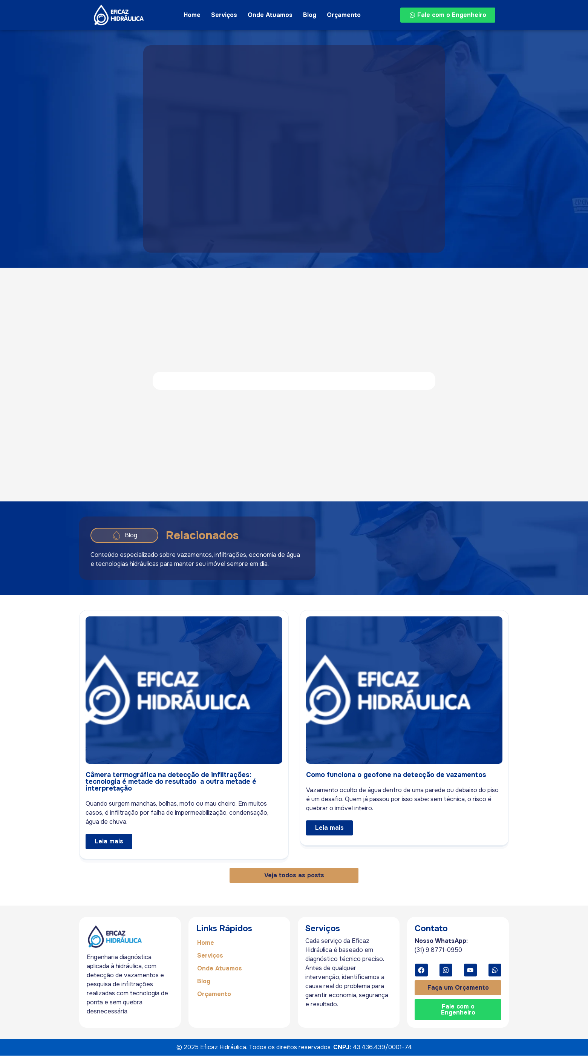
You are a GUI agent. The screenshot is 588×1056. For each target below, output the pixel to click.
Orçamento (344, 15)
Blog (309, 15)
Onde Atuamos (270, 15)
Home (192, 15)
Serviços (224, 15)
